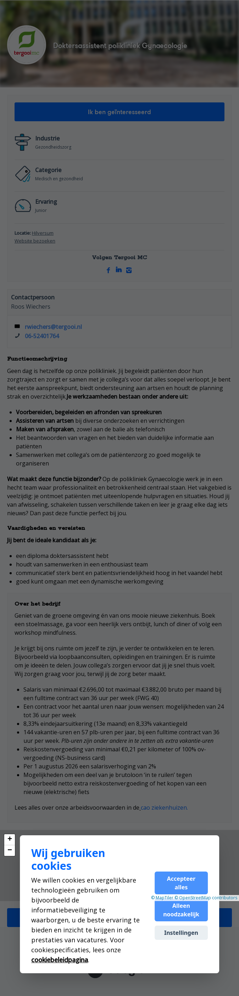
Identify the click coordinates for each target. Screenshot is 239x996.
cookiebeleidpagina (59, 959)
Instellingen (181, 933)
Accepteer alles (181, 883)
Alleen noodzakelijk (181, 910)
